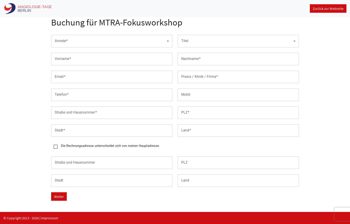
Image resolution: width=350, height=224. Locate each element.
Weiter (59, 196)
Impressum (49, 218)
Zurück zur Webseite (328, 8)
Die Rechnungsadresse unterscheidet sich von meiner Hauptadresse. (110, 146)
